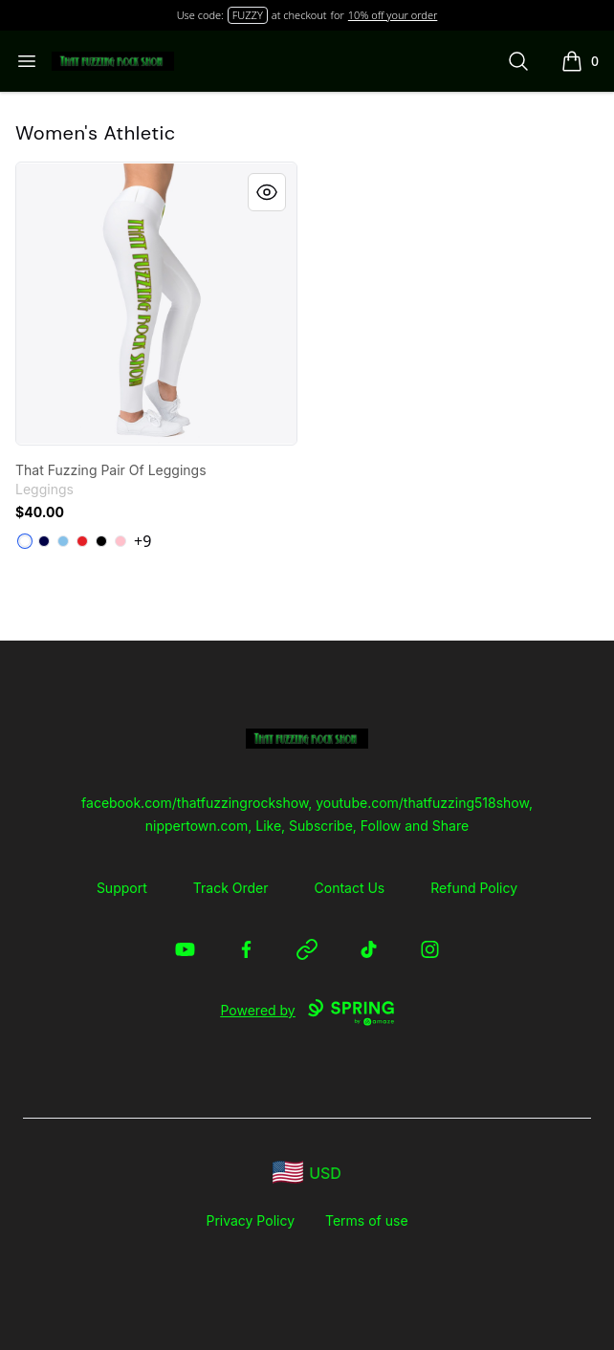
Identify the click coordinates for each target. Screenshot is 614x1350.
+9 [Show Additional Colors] (142, 541)
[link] (156, 304)
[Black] (101, 541)
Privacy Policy (250, 1220)
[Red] (82, 541)
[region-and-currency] (307, 1173)
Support (122, 888)
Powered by (306, 1012)
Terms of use (366, 1220)
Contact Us (350, 888)
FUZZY (247, 15)
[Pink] (120, 541)
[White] (25, 541)
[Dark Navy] (44, 541)
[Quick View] (267, 192)
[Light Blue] (63, 541)
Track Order (231, 888)
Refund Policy (473, 888)
